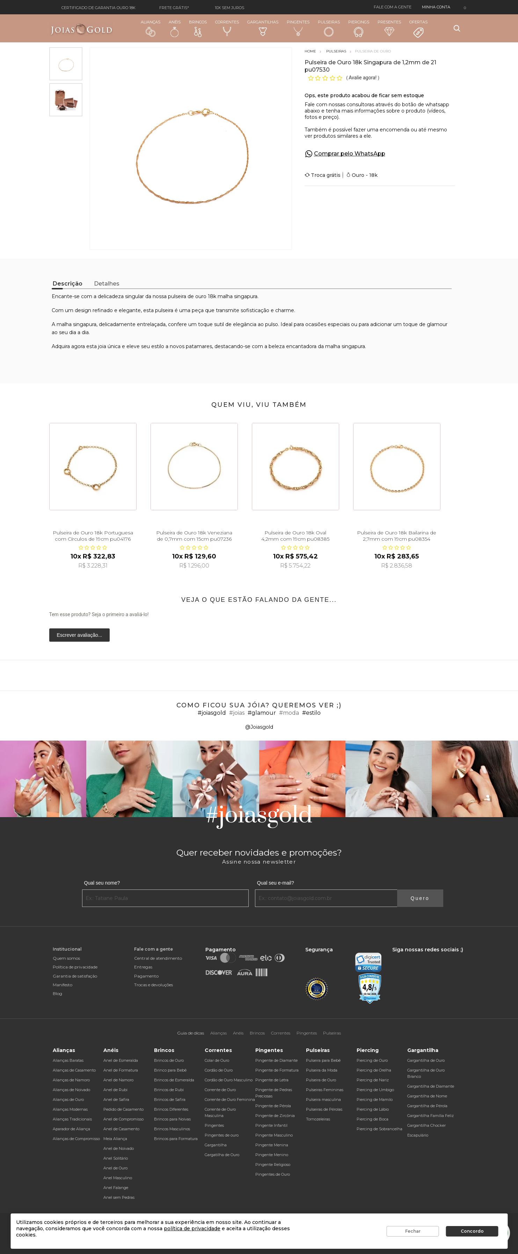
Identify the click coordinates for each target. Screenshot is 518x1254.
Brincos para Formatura (176, 1138)
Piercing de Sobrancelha (379, 1128)
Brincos (198, 28)
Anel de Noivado (118, 1148)
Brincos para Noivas (172, 1119)
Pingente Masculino (274, 1135)
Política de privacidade (75, 967)
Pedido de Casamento (123, 1109)
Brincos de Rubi (169, 1089)
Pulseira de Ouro (321, 1080)
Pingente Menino (271, 1154)
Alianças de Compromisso (76, 1138)
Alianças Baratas (68, 1060)
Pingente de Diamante (276, 1060)
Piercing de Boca (372, 1119)
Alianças (150, 28)
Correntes (227, 28)
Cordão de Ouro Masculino (229, 1080)
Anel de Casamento (121, 1128)
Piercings (358, 28)
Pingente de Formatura (277, 1070)
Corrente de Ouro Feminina (230, 1099)
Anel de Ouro (115, 1168)
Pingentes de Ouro (272, 1174)
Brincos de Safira (169, 1099)
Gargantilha (216, 1145)
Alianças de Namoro (71, 1080)
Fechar (413, 1231)
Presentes (389, 28)
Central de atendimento (158, 958)
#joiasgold (212, 712)
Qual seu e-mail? (275, 883)
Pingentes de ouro (222, 1135)
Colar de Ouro (217, 1060)
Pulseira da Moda (321, 1070)
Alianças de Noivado (71, 1089)
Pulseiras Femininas (324, 1089)
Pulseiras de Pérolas (324, 1109)
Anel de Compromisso (123, 1119)
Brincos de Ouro (169, 1060)
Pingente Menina (271, 1145)
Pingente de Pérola (273, 1105)
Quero (420, 898)
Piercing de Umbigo (375, 1089)
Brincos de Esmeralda (174, 1080)
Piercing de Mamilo (375, 1099)
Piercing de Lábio (373, 1109)
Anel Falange (115, 1187)
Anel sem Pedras (118, 1197)
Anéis (175, 28)
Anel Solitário (115, 1158)
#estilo (311, 712)
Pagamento (146, 976)
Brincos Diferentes (171, 1109)
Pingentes (298, 28)
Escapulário (417, 1135)
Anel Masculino (117, 1177)
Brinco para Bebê (170, 1070)
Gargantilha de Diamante (430, 1086)
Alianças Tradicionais (72, 1119)
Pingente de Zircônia (275, 1115)
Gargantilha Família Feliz (430, 1115)
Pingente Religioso (272, 1164)
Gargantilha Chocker (426, 1125)
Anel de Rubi (115, 1089)
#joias (237, 712)
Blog (57, 993)
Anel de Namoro (118, 1080)
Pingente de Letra (272, 1080)
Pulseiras (329, 28)
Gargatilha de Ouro (222, 1154)
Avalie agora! (363, 77)
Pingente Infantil (271, 1125)
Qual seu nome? (102, 883)
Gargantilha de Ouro (426, 1060)
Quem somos (66, 958)
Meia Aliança (115, 1138)
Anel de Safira (116, 1099)
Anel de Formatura (120, 1070)
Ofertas (418, 29)
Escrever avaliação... (79, 635)
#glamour (262, 712)
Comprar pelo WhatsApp (349, 153)
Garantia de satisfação (75, 976)
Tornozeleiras (318, 1119)
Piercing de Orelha (374, 1070)
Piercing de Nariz (373, 1080)
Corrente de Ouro (220, 1089)
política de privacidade (192, 1228)
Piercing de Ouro (372, 1060)
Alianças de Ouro (68, 1099)
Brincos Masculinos (172, 1128)
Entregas (143, 967)
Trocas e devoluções (153, 984)
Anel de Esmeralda (120, 1060)
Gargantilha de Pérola (427, 1105)
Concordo (472, 1231)
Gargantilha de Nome (427, 1096)
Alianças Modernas (70, 1109)
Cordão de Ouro (219, 1070)
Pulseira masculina (323, 1099)
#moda (289, 712)
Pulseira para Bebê (323, 1060)
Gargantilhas (262, 28)
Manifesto (62, 984)
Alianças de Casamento (74, 1070)
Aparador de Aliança (71, 1128)
